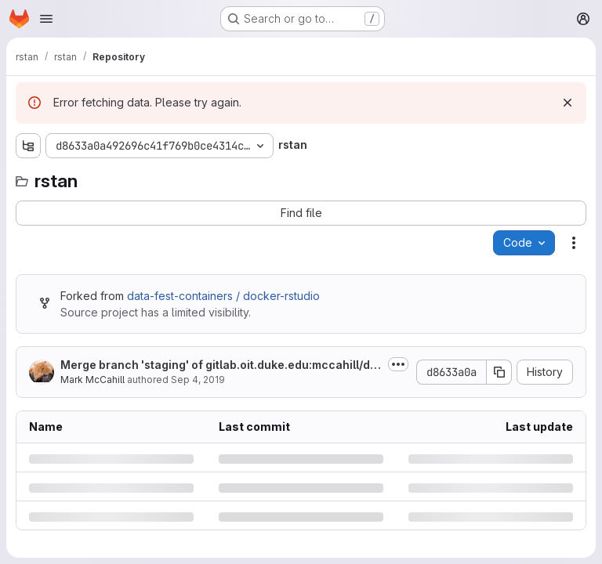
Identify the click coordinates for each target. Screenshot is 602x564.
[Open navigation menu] (46, 18)
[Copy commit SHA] (499, 372)
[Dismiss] (567, 102)
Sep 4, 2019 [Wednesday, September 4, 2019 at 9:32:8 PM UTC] (198, 379)
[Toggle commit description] (398, 364)
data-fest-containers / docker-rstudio (223, 295)
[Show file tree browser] (28, 145)
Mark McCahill (92, 379)
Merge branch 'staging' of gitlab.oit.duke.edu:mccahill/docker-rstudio (218, 365)
